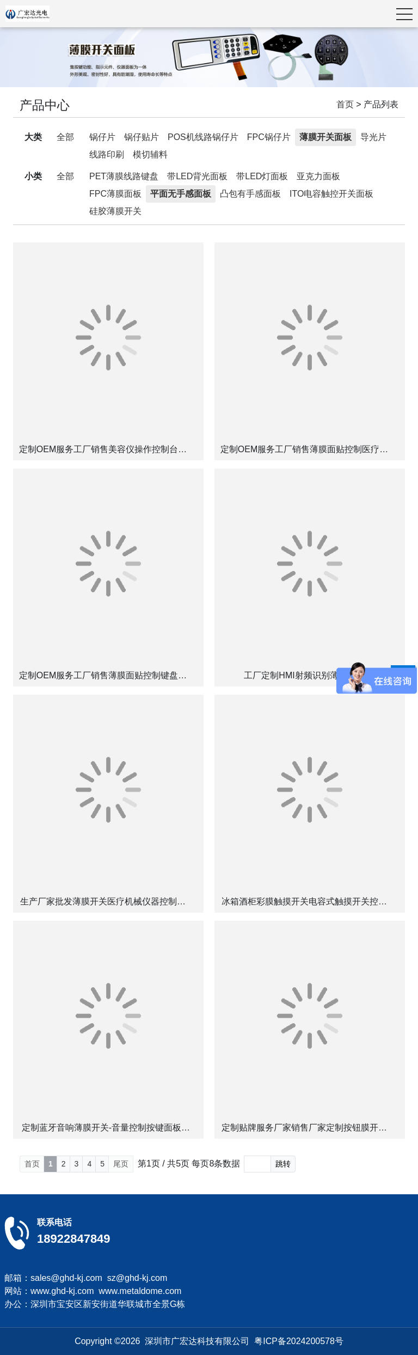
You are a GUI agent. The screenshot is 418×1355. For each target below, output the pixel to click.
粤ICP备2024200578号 (298, 1341)
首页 (345, 104)
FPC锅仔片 (269, 137)
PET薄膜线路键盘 (123, 176)
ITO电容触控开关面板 (331, 193)
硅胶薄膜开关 (115, 211)
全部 (65, 137)
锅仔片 (102, 137)
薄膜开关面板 (325, 137)
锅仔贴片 (141, 137)
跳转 (283, 1163)
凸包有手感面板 (250, 193)
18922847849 (73, 1238)
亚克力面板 (318, 176)
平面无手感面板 (180, 193)
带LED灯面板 (262, 176)
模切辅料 (150, 154)
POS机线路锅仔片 (203, 137)
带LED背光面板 (197, 176)
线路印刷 (106, 154)
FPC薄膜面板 (115, 193)
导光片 (373, 137)
